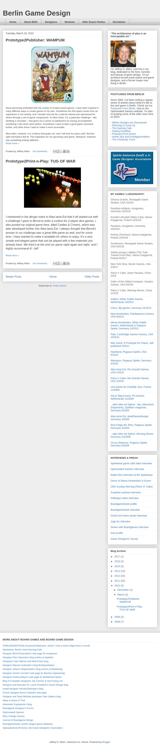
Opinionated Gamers (13, 712)
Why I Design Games (14, 716)
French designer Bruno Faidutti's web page (25, 692)
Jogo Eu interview (120, 521)
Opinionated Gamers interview (127, 469)
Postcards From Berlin (123, 108)
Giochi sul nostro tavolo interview (129, 515)
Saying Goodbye (121, 131)
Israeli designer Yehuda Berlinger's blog (23, 688)
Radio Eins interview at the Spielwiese (132, 474)
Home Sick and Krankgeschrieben (131, 136)
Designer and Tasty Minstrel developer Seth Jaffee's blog (32, 696)
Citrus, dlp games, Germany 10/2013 (131, 308)
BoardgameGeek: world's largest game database (28, 724)
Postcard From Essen (124, 133)
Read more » (12, 143)
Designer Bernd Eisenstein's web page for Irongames (30, 653)
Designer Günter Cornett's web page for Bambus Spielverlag (34, 673)
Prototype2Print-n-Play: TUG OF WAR (40, 161)
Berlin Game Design (36, 13)
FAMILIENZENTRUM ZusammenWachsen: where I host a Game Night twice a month (46, 645)
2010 (117, 585)
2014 (117, 566)
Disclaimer (119, 22)
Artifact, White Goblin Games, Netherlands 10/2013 (127, 300)
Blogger (106, 742)
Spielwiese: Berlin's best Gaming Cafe (22, 649)
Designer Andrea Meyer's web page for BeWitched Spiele (32, 677)
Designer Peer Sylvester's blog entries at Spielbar (28, 657)
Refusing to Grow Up (123, 125)
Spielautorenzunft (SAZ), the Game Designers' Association (33, 728)
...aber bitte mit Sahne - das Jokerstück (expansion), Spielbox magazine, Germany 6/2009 (132, 407)
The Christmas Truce (123, 139)
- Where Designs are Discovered (128, 122)
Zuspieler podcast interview (126, 492)
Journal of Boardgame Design (18, 720)
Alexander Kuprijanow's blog (17, 704)
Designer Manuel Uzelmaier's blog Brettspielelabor (29, 665)
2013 (117, 571)
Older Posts (92, 276)
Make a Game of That (14, 700)
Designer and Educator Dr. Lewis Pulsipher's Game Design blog (35, 684)
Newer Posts (13, 276)
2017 (117, 556)
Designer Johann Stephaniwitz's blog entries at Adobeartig (32, 669)
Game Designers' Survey (124, 538)
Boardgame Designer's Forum (18, 708)
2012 (117, 575)
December (123, 589)
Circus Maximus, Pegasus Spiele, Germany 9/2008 (129, 444)
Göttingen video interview (124, 498)
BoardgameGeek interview (125, 509)
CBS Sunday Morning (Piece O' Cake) (132, 486)
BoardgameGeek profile (124, 504)
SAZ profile (117, 533)
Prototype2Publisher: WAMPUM (35, 40)
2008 (117, 621)
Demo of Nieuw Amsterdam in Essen (131, 480)
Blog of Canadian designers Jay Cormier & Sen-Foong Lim (33, 681)
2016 (117, 561)
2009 (117, 616)
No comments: (40, 151)
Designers (51, 22)
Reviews (70, 22)
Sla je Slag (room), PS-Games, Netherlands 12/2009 (128, 397)
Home (12, 22)
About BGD (30, 22)
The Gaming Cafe (122, 128)
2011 (117, 580)
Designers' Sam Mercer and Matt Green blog (26, 661)
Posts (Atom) (59, 285)
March (121, 594)
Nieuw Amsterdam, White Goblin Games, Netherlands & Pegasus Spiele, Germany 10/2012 (128, 325)
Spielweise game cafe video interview (131, 463)
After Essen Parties (93, 22)
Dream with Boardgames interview (129, 527)
